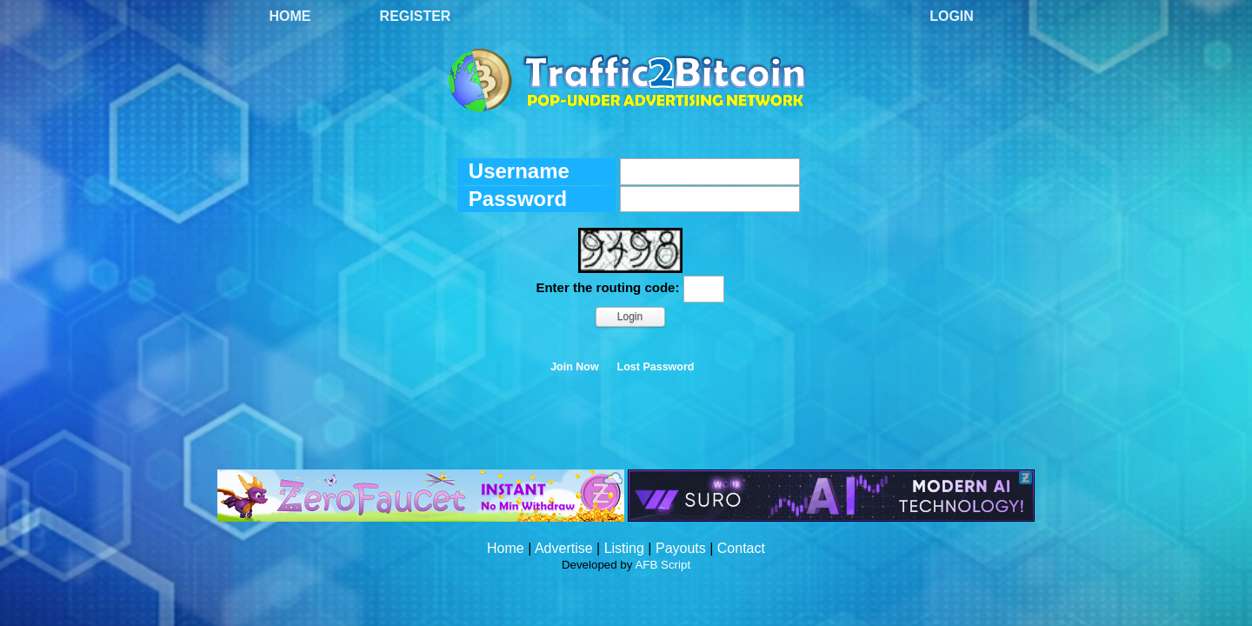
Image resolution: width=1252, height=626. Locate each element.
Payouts (681, 548)
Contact (741, 548)
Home (290, 16)
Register (415, 16)
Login (951, 16)
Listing (624, 548)
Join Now (574, 367)
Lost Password (656, 367)
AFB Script (662, 564)
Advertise (564, 548)
